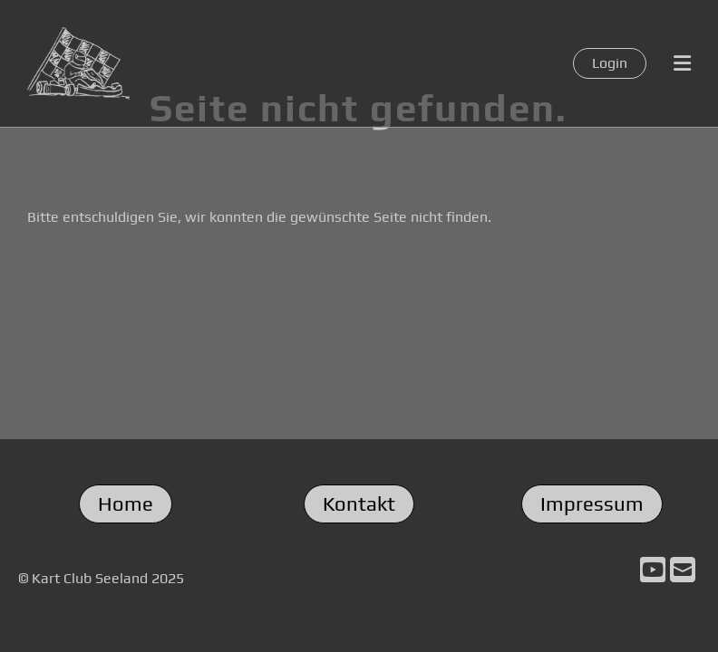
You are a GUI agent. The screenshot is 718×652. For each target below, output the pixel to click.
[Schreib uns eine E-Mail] (682, 570)
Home (125, 503)
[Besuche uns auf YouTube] (652, 570)
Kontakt (359, 503)
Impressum (592, 503)
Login (609, 63)
